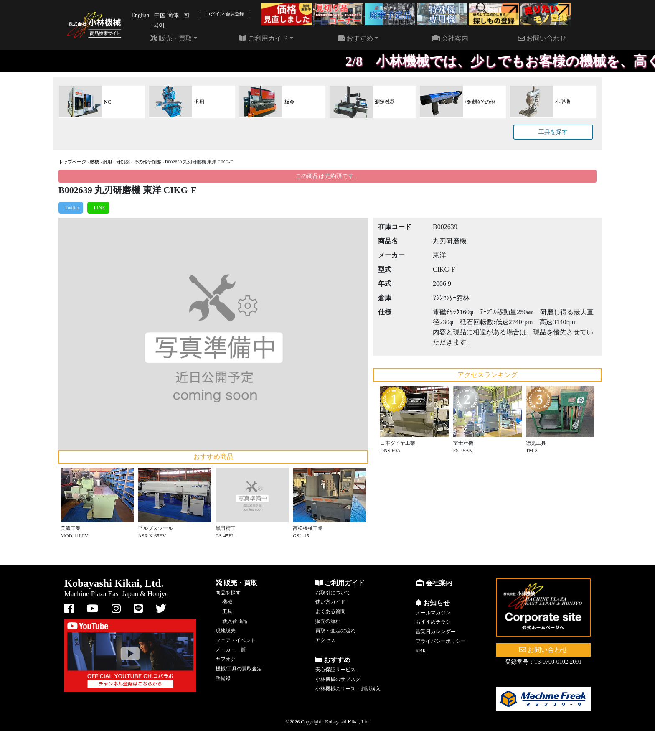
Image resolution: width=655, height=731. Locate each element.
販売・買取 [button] (171, 38)
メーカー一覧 (231, 649)
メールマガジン (433, 613)
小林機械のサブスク (338, 679)
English (140, 15)
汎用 (107, 161)
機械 (94, 161)
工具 (227, 611)
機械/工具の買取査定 (239, 669)
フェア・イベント (236, 640)
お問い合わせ (542, 38)
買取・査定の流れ (335, 631)
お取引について (332, 593)
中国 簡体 (166, 15)
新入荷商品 (234, 621)
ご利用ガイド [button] (263, 38)
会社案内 (450, 38)
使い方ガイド (330, 602)
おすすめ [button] (355, 38)
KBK (421, 651)
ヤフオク (226, 659)
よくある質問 (330, 611)
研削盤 (123, 161)
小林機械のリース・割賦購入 (348, 689)
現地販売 (226, 631)
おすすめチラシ (433, 622)
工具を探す (553, 132)
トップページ (72, 161)
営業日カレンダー (436, 631)
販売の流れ (327, 621)
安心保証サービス (335, 669)
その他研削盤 (147, 161)
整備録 (223, 678)
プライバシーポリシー (441, 641)
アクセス (325, 640)
